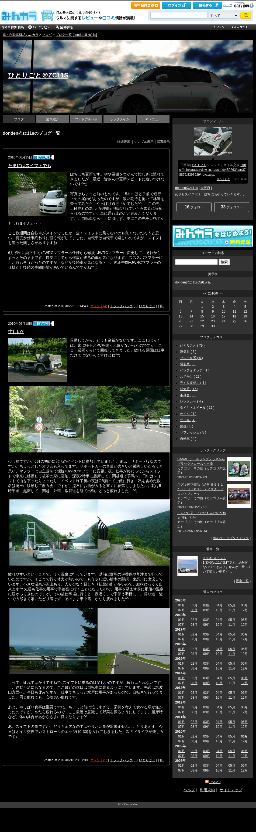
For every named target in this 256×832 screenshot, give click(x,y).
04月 (219, 649)
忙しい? (16, 331)
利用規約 (207, 790)
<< (205, 293)
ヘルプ (227, 5)
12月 (244, 625)
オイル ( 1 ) (188, 414)
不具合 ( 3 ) (188, 395)
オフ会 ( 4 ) (188, 420)
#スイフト (199, 165)
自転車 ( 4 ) (188, 439)
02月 (194, 707)
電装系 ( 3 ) (188, 364)
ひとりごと (147, 306)
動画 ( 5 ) (186, 426)
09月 (206, 683)
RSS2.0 (214, 782)
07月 (181, 625)
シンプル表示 (144, 142)
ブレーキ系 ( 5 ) (191, 358)
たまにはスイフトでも (29, 165)
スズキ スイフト (214, 558)
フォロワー (232, 207)
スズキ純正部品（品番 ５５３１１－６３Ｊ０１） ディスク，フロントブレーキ (200, 489)
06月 (244, 678)
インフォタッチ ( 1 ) (194, 370)
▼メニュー (153, 119)
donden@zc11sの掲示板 (193, 282)
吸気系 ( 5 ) (188, 352)
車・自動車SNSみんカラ (21, 35)
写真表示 (163, 142)
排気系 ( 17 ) (189, 389)
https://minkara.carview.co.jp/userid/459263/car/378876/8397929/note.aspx (212, 170)
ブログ (47, 35)
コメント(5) (98, 760)
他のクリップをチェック (231, 538)
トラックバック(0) (123, 306)
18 (234, 316)
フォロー (194, 207)
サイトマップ (231, 790)
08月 (194, 610)
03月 (206, 605)
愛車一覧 (242, 581)
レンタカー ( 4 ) (191, 401)
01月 (181, 649)
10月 (219, 683)
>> (221, 293)
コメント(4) (98, 306)
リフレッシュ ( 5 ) (193, 432)
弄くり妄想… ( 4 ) (193, 383)
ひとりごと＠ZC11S (38, 75)
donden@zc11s (186, 188)
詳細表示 (123, 142)
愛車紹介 (52, 119)
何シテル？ (223, 179)
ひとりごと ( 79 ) (192, 345)
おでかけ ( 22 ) (190, 376)
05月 (231, 605)
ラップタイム (119, 119)
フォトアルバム (86, 119)
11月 (231, 654)
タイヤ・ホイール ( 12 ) (197, 408)
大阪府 (205, 188)
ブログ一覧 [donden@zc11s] (76, 35)
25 (234, 321)
